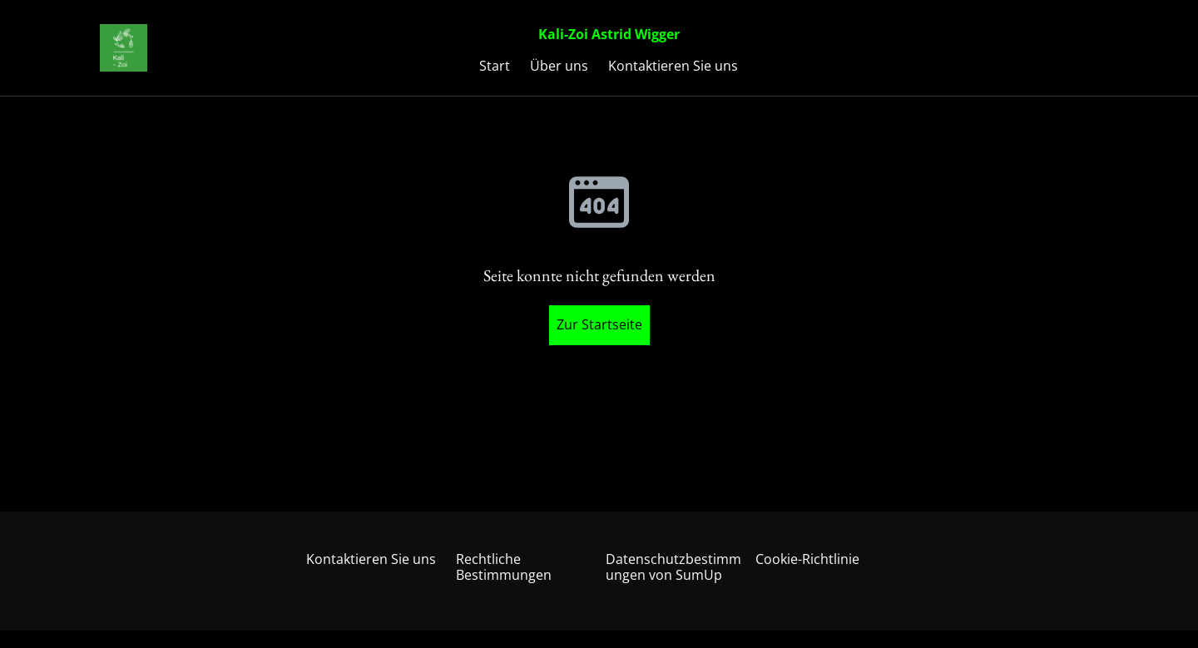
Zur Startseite (599, 324)
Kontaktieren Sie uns (371, 559)
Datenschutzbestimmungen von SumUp (673, 567)
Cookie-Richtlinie (807, 559)
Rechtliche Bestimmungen (504, 567)
